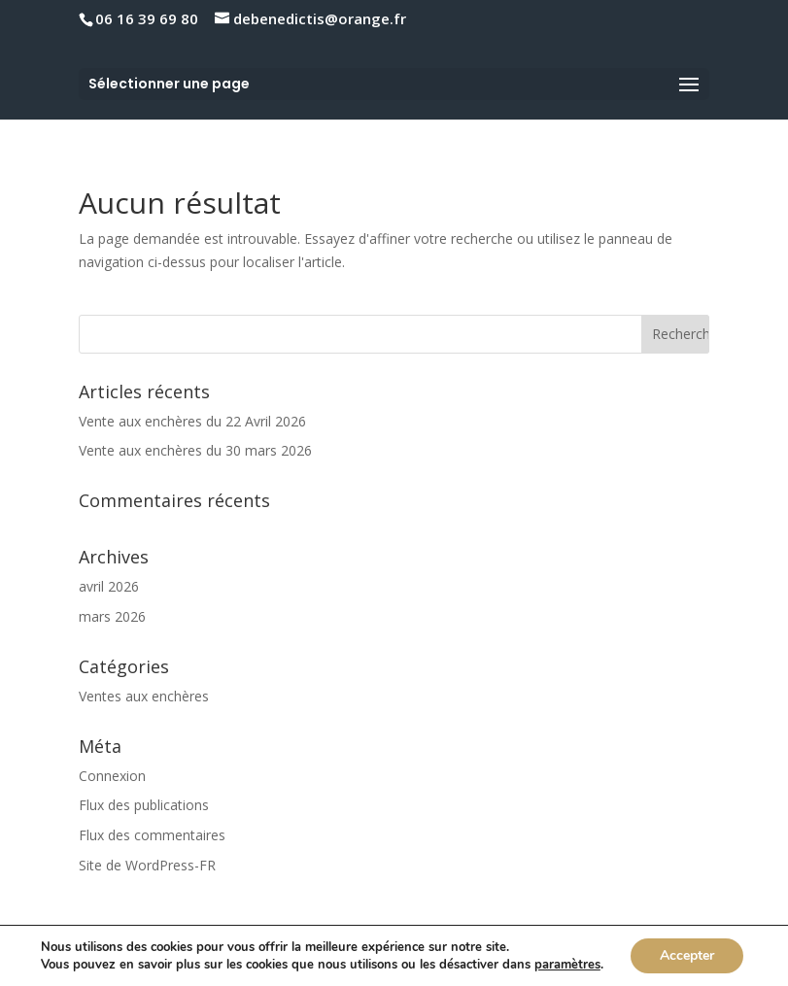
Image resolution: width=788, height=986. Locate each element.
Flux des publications (144, 805)
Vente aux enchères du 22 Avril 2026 (192, 421)
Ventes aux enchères (144, 696)
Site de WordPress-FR (147, 865)
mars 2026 (112, 616)
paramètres (567, 964)
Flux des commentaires (152, 835)
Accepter (687, 955)
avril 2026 (109, 586)
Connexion (112, 775)
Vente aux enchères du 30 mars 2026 (195, 450)
